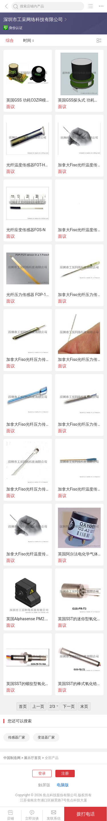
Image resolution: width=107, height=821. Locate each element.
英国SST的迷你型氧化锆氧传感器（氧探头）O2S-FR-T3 (79, 619)
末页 (84, 706)
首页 (23, 706)
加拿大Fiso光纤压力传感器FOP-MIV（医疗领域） (79, 424)
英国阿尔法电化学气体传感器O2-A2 (79, 554)
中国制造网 (12, 758)
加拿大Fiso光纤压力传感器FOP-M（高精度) (27, 424)
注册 (65, 773)
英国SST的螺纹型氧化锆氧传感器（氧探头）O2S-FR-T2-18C (27, 684)
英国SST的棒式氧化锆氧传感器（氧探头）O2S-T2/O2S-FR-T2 (79, 684)
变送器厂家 (46, 737)
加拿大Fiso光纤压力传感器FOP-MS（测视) (79, 295)
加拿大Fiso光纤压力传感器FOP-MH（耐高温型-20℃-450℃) (27, 359)
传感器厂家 (16, 737)
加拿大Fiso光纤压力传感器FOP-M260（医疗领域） (27, 489)
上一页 (38, 706)
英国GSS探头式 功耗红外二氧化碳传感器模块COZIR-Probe (79, 100)
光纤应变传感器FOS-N (26, 230)
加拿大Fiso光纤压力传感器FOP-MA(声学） (79, 359)
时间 (28, 40)
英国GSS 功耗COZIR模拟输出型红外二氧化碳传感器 (27, 100)
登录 (42, 773)
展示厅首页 (32, 758)
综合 (10, 40)
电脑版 (63, 785)
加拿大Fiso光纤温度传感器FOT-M (79, 230)
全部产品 (51, 758)
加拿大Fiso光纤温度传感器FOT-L (79, 165)
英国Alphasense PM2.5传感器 (27, 619)
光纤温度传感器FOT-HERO (27, 165)
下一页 (69, 706)
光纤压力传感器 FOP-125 (27, 295)
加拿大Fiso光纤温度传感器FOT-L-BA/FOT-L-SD (27, 554)
